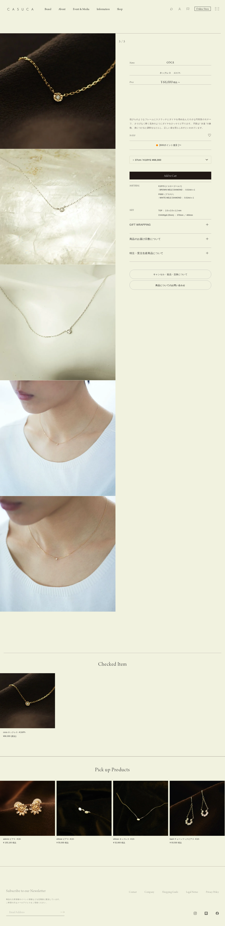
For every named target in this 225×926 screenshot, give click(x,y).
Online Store (202, 9)
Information (103, 9)
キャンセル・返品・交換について (170, 274)
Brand (48, 9)
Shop (120, 9)
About (62, 9)
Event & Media (81, 9)
